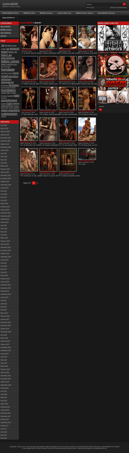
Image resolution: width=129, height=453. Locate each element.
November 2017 (6, 416)
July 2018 (4, 391)
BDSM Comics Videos (84, 13)
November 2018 (6, 378)
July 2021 (4, 300)
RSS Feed (112, 7)
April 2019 (4, 363)
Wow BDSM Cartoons (106, 13)
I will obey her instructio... (67, 49)
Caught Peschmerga (55, 114)
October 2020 (5, 328)
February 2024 (5, 206)
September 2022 (6, 257)
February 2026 (5, 131)
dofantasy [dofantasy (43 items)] (6, 79)
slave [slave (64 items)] (4, 110)
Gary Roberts (6, 33)
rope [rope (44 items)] (9, 103)
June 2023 (4, 228)
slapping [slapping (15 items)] (11, 107)
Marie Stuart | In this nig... (67, 141)
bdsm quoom (93, 114)
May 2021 (4, 307)
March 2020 (4, 338)
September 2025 (6, 147)
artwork (28, 53)
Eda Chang (29, 145)
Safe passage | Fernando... (48, 172)
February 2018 (5, 407)
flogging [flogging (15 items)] (8, 87)
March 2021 (4, 313)
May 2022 (4, 269)
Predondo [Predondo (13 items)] (4, 98)
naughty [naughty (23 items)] (10, 96)
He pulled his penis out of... (28, 111)
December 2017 (6, 413)
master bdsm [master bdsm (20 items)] (6, 93)
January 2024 (5, 210)
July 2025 (4, 153)
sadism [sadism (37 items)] (15, 103)
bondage (47, 145)
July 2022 (4, 263)
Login (92, 7)
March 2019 (4, 366)
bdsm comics (87, 145)
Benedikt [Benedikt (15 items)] (7, 66)
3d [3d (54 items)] (2, 45)
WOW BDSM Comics (10, 13)
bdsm (25, 114)
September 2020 (6, 332)
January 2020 (5, 344)
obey (73, 53)
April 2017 (4, 438)
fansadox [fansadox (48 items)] (14, 85)
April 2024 (4, 200)
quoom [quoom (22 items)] (4, 104)
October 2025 (5, 144)
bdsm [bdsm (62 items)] (4, 51)
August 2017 (5, 425)
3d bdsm (45, 53)
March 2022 (4, 275)
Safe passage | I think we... (86, 141)
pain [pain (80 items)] (16, 95)
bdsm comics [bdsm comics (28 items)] (7, 64)
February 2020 (5, 341)
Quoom (3, 36)
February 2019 (5, 369)
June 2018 (4, 394)
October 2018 (5, 382)
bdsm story (30, 114)
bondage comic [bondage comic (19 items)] (6, 73)
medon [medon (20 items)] (13, 93)
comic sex (32, 83)
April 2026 (4, 125)
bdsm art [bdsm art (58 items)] (6, 55)
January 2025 (5, 172)
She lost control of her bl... (47, 80)
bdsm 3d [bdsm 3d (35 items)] (12, 52)
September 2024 (6, 185)
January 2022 (5, 282)
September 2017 (6, 422)
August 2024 (5, 188)
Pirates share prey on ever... (87, 49)
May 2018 (4, 397)
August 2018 (5, 388)
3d (24, 53)
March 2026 (4, 128)
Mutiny (96, 53)
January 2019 (5, 372)
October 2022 (5, 253)
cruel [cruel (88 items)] (4, 76)
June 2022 (4, 266)
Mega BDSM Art (8, 18)
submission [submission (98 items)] (9, 114)
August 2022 (5, 260)
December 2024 (6, 175)
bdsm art (33, 53)
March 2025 (4, 166)
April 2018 (4, 400)
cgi (93, 145)
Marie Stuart (75, 83)
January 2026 (5, 135)
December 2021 (6, 285)
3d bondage (71, 175)
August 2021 (5, 297)
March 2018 (4, 404)
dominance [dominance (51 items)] (7, 82)
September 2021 (6, 294)
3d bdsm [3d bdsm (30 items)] (8, 45)
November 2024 (6, 178)
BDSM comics (6, 30)
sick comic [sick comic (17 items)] (4, 108)
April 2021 (4, 310)
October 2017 (5, 419)
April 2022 (4, 272)
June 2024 (4, 194)
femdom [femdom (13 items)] (3, 87)
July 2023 (4, 225)
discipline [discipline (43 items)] (13, 76)
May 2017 (4, 435)
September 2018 (6, 385)
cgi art (91, 53)
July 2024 (4, 191)
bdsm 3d (84, 83)
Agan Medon (6, 27)
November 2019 (6, 347)
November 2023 (6, 216)
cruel (69, 53)
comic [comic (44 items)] (16, 72)
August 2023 (5, 222)
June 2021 (4, 303)
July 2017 (4, 429)
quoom (39, 53)
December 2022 (6, 247)
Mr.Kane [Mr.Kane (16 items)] (4, 96)
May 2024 (4, 197)
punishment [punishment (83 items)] (9, 100)
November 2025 (6, 141)
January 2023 (5, 244)
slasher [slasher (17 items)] (16, 108)
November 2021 (6, 288)
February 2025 (5, 169)
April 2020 (4, 335)
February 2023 (5, 241)
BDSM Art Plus (29, 13)
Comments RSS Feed (121, 7)
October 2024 (5, 181)
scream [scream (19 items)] (16, 106)
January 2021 (5, 319)
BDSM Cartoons (46, 13)
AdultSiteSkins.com (101, 448)
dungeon (70, 145)
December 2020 (6, 322)
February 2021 (5, 316)
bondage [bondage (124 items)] (8, 69)
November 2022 (6, 250)
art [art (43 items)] (8, 48)
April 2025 (4, 163)
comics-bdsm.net (64, 13)
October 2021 (5, 291)
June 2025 (4, 156)
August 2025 (5, 150)
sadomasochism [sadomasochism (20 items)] (7, 106)
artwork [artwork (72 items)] (14, 48)
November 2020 (6, 325)
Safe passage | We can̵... (28, 142)
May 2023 (4, 231)
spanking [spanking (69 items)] (14, 110)
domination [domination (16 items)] (4, 85)
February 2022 (5, 278)
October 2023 (5, 219)
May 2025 (4, 160)
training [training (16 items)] (3, 116)
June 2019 (4, 357)
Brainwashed (52, 53)
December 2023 (6, 213)
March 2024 (4, 203)
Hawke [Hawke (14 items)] (13, 87)
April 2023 (4, 235)
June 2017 (4, 432)
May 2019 (4, 360)
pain (58, 53)
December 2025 (6, 138)
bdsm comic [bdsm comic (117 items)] (10, 61)
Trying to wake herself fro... (86, 80)
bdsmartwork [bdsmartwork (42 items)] (8, 58)
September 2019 (6, 350)
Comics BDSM (10, 3)
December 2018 (6, 375)
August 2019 (5, 353)
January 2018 (5, 410)
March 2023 (4, 238)
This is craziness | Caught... (48, 111)
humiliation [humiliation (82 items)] (8, 90)
